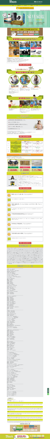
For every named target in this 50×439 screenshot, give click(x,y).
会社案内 (32, 5)
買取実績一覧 (18, 5)
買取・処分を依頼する (25, 64)
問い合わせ (25, 5)
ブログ (37, 5)
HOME (13, 5)
